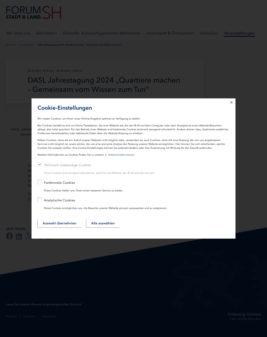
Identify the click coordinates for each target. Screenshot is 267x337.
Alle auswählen (103, 223)
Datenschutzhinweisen (121, 154)
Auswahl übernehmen (59, 223)
